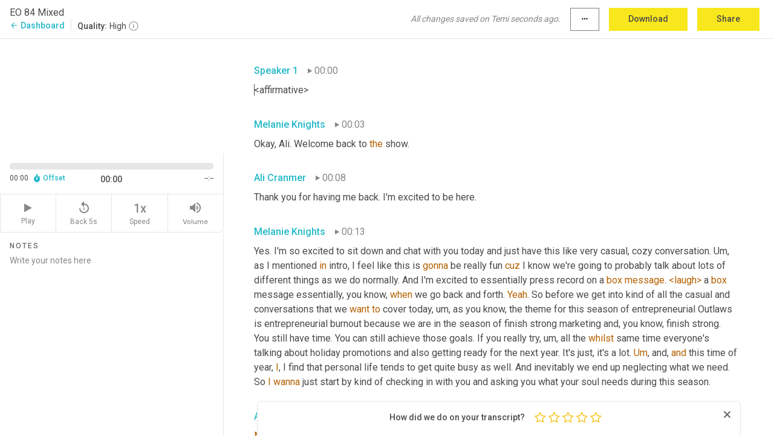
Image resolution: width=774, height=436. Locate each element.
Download (648, 19)
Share (728, 19)
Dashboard (37, 25)
